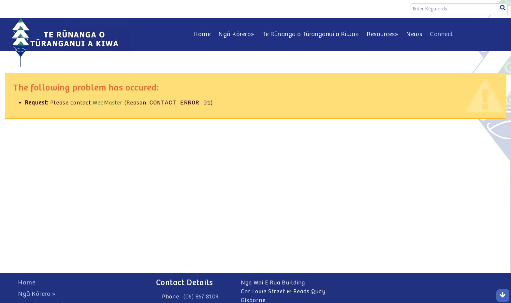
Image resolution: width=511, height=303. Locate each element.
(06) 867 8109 (201, 297)
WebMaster (108, 103)
